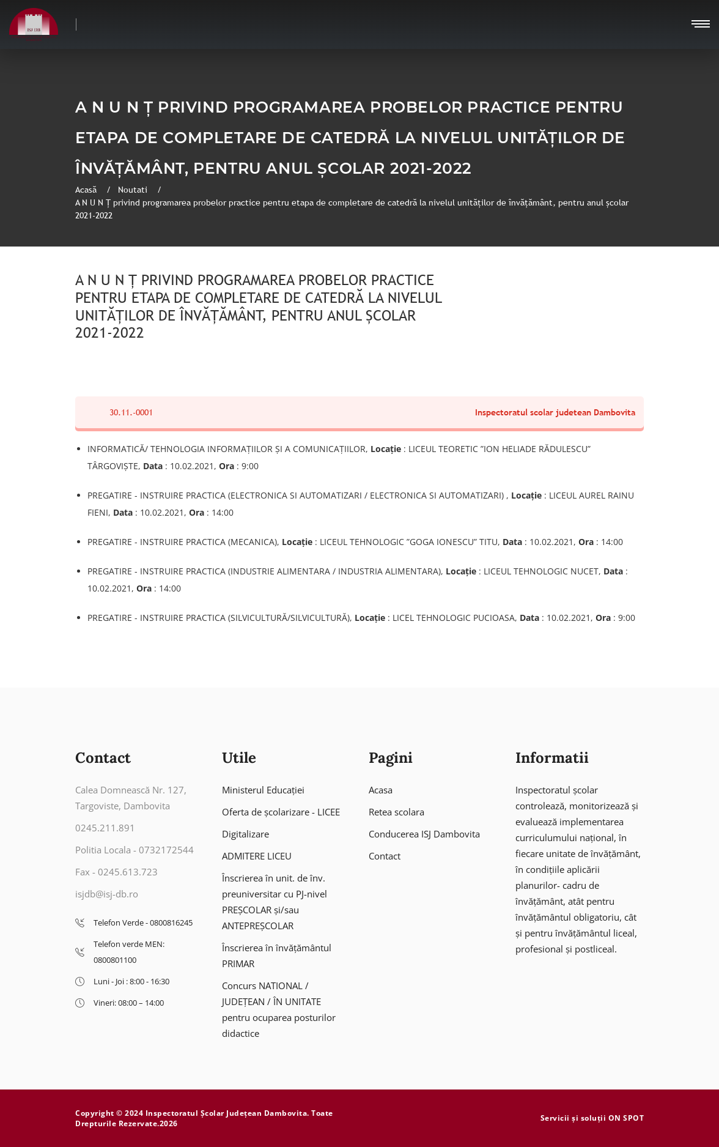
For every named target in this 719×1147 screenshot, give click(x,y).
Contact (384, 856)
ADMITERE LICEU (257, 856)
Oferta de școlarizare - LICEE (281, 812)
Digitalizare (245, 834)
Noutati (134, 190)
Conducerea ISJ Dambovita (424, 834)
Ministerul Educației (263, 790)
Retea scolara (396, 812)
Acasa (381, 790)
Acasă (87, 190)
